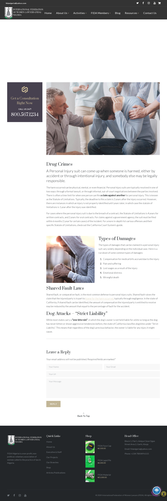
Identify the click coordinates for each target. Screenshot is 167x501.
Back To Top (83, 415)
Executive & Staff (54, 452)
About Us (50, 447)
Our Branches (52, 462)
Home (49, 441)
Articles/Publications (55, 472)
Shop (48, 467)
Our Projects (52, 457)
